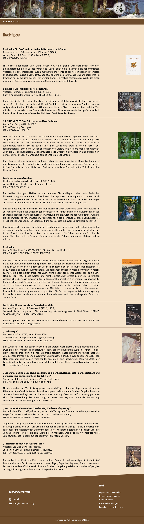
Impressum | (105, 492)
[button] (18, 22)
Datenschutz (116, 492)
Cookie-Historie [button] (106, 499)
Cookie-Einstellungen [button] (108, 503)
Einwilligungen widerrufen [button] (111, 507)
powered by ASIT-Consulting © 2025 (72, 520)
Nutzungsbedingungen (109, 496)
